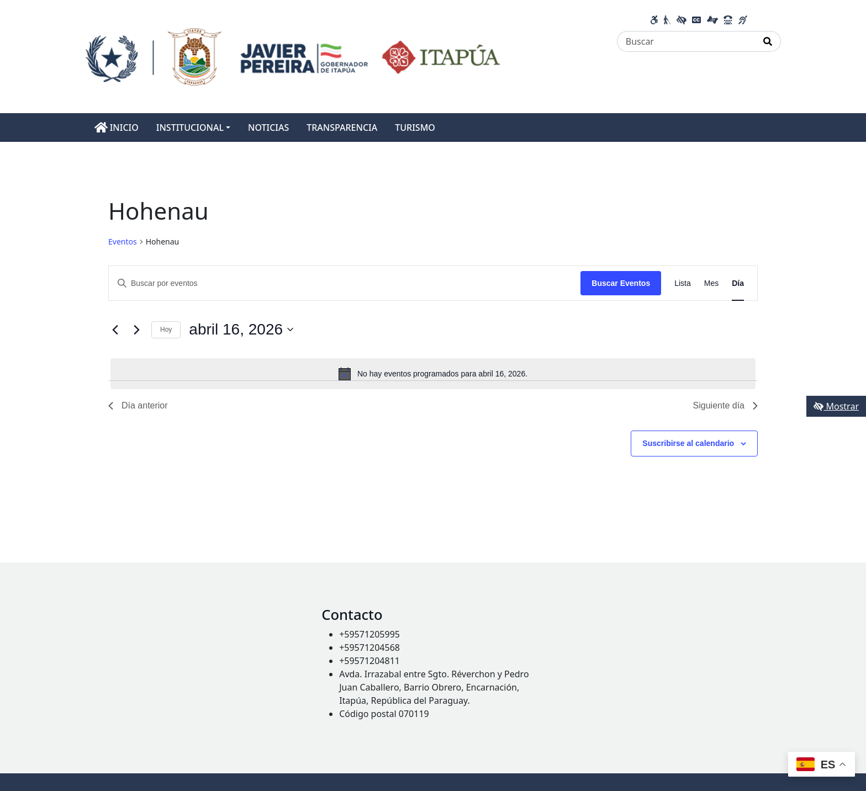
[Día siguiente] (136, 329)
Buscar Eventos (621, 283)
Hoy (166, 329)
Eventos (122, 241)
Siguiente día (725, 405)
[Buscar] (686, 41)
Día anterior (138, 405)
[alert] (433, 373)
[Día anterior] (115, 329)
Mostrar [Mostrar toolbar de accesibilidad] (836, 406)
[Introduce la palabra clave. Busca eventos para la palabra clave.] (344, 283)
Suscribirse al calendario (688, 443)
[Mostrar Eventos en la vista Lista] (682, 283)
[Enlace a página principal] (293, 56)
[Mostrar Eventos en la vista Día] (738, 283)
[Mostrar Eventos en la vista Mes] (711, 283)
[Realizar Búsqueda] (768, 41)
